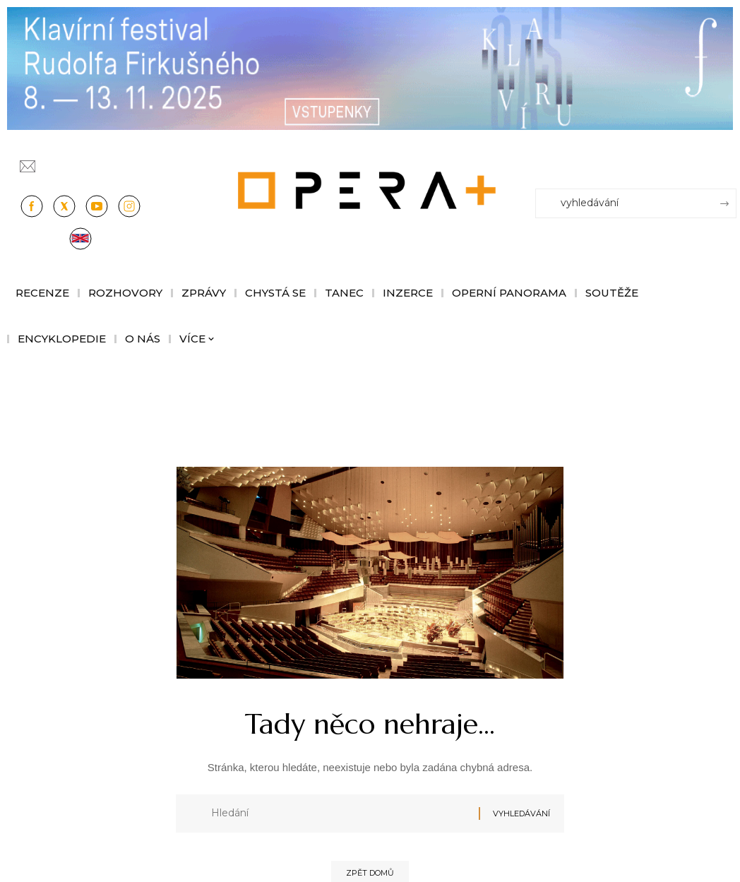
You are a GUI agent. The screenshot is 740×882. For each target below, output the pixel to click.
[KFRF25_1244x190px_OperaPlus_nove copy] (370, 67)
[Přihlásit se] (728, 160)
